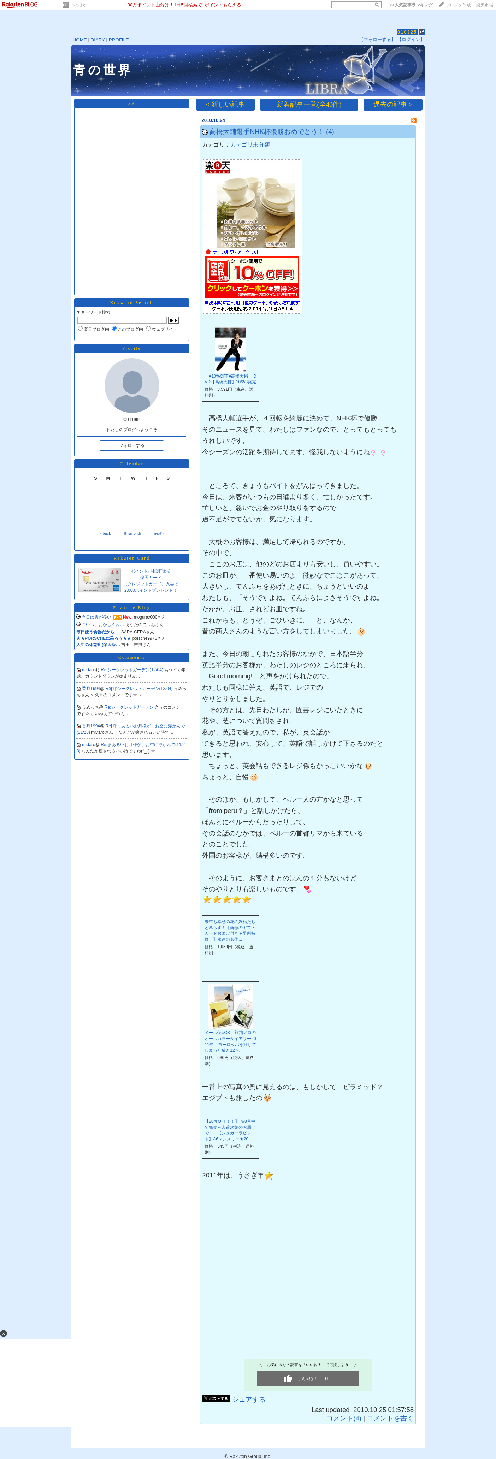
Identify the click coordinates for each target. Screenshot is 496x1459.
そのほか (78, 4)
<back (105, 533)
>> (411, 4)
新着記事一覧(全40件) (309, 104)
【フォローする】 (377, 39)
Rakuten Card (132, 558)
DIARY (98, 39)
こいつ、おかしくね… (103, 624)
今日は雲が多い (96, 617)
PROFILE (119, 39)
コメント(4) (343, 1418)
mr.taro (88, 669)
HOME (80, 39)
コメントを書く (390, 1418)
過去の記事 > (392, 104)
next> (159, 533)
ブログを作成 (458, 4)
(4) (330, 131)
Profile (131, 348)
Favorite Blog (131, 607)
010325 (407, 32)
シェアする (249, 1399)
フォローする (131, 445)
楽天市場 (484, 4)
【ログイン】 (411, 39)
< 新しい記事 (225, 104)
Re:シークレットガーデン (130, 707)
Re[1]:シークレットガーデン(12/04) (140, 688)
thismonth (132, 533)
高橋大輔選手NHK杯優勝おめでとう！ (266, 131)
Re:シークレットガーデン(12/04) (132, 669)
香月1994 (91, 688)
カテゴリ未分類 (250, 145)
